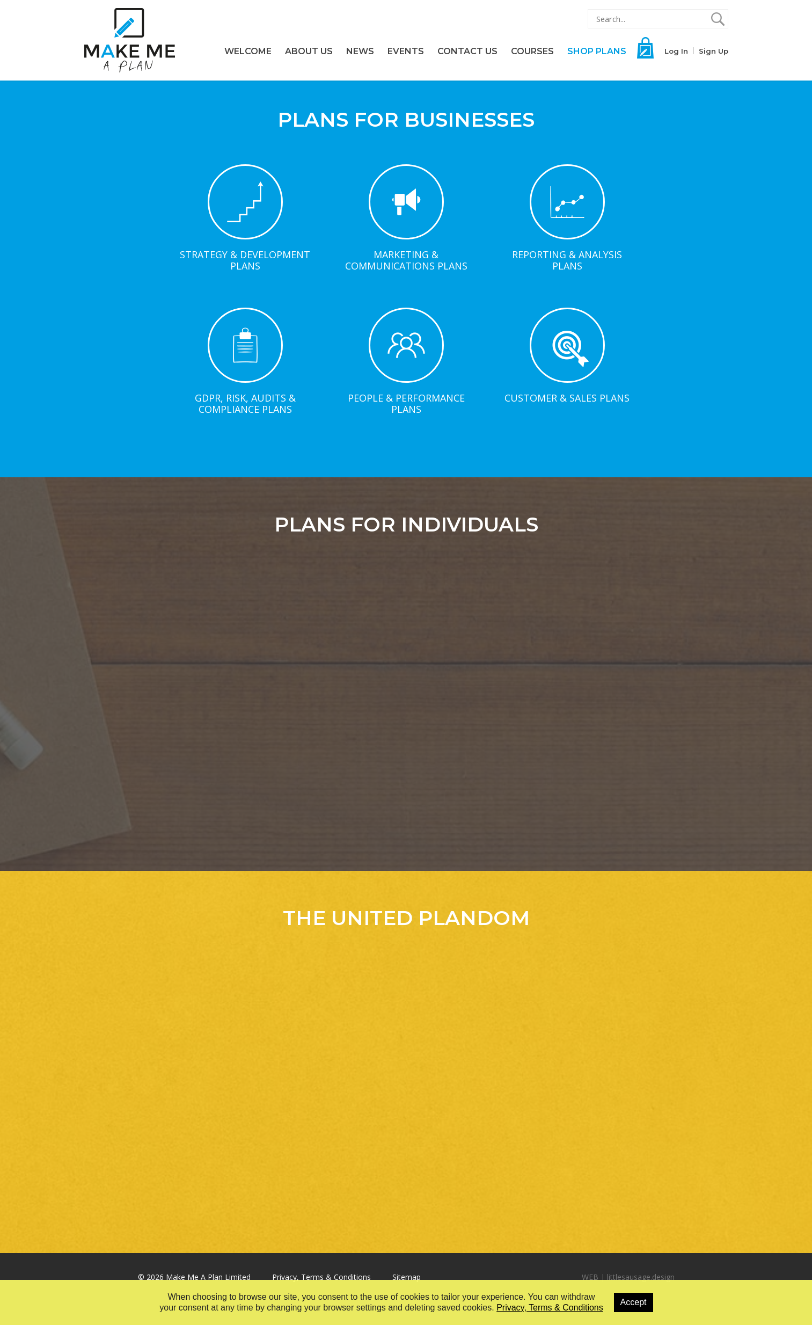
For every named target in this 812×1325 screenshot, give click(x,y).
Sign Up (713, 51)
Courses (532, 51)
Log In (676, 51)
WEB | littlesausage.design (628, 1277)
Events (405, 51)
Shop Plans (596, 51)
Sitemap (406, 1277)
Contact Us (467, 51)
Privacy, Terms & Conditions (321, 1277)
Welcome (248, 51)
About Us (309, 51)
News (360, 51)
